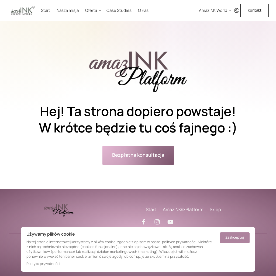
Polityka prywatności (43, 263)
